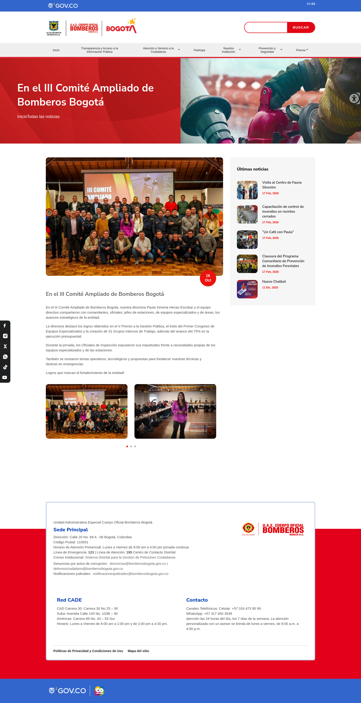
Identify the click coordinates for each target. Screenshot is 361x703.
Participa (199, 50)
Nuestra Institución (231, 50)
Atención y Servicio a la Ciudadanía (161, 50)
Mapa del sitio (138, 651)
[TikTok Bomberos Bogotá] (5, 367)
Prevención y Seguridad (270, 50)
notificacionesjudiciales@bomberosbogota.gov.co (131, 574)
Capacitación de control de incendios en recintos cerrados (283, 211)
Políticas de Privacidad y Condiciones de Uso (88, 651)
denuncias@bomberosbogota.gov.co (138, 563)
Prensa (302, 50)
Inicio (56, 50)
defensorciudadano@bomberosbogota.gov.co (88, 569)
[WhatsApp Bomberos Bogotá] (5, 357)
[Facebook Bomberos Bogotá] (5, 326)
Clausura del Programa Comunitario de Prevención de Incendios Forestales (283, 261)
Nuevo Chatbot (274, 281)
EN (309, 4)
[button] (127, 446)
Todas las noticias (43, 116)
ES (313, 4)
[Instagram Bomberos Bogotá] (5, 336)
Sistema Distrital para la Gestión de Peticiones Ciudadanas (130, 557)
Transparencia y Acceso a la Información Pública (99, 50)
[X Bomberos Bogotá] (5, 346)
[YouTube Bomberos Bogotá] (5, 377)
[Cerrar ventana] (354, 98)
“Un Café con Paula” (278, 232)
